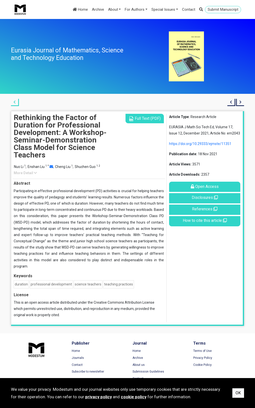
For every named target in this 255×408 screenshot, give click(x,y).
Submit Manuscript (223, 9)
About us (138, 365)
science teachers (88, 284)
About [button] (113, 9)
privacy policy (98, 396)
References (204, 209)
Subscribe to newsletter (88, 371)
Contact (188, 9)
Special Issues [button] (163, 9)
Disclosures (205, 197)
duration (21, 284)
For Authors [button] (134, 9)
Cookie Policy (202, 365)
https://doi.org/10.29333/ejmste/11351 (200, 144)
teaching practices (118, 284)
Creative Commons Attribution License (124, 302)
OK (238, 393)
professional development (51, 284)
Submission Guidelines (148, 371)
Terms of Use (202, 351)
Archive (98, 9)
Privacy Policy (202, 358)
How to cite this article (205, 220)
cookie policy (133, 396)
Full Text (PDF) (145, 118)
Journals (78, 358)
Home (80, 9)
